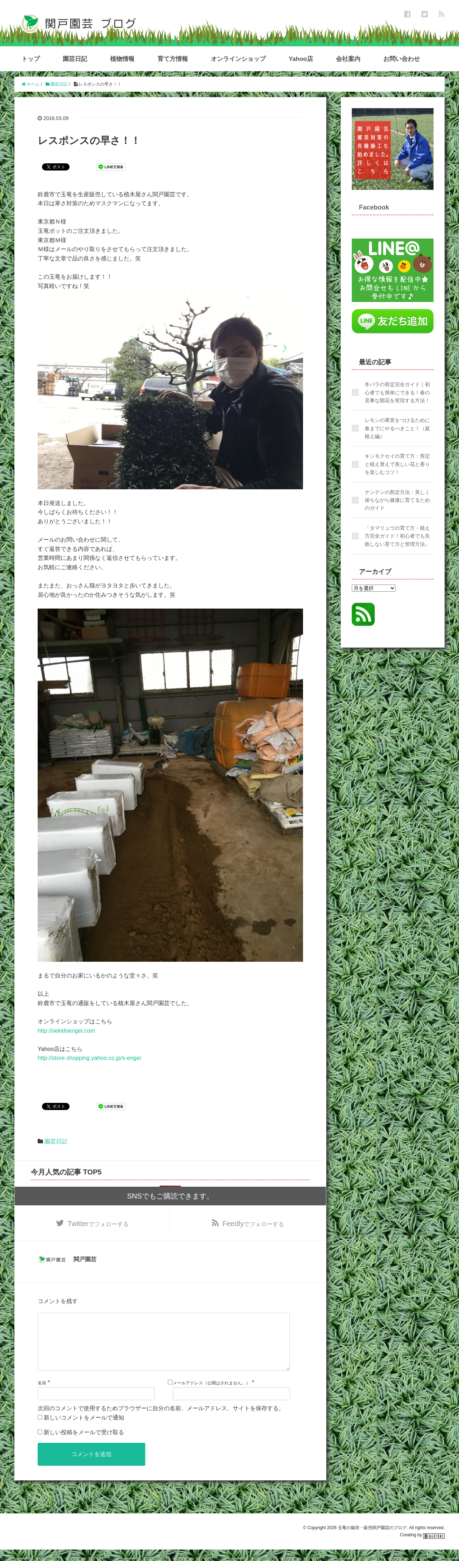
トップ (31, 59)
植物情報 (122, 59)
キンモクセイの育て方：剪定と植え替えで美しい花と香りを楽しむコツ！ (397, 464)
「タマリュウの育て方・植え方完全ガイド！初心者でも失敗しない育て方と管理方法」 (397, 536)
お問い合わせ (401, 59)
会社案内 (348, 59)
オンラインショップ (238, 59)
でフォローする (98, 1224)
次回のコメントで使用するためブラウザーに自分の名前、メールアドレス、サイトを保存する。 (161, 1420)
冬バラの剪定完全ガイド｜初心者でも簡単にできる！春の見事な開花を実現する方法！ (397, 392)
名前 (42, 1394)
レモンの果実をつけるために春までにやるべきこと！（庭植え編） (397, 428)
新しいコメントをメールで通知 (84, 1429)
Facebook (374, 207)
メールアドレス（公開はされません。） (211, 1394)
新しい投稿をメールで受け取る (84, 1444)
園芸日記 (75, 59)
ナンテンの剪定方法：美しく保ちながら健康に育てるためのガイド (397, 500)
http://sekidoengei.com (66, 1031)
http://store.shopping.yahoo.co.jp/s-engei (89, 1058)
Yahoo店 (301, 59)
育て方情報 (172, 59)
